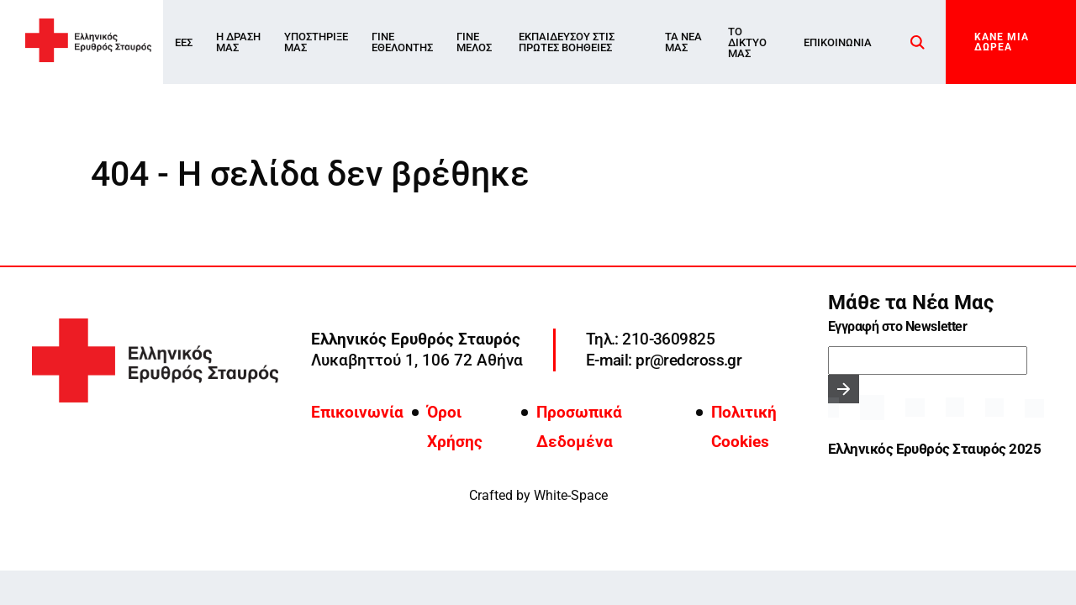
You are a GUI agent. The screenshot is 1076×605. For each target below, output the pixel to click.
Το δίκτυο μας (747, 42)
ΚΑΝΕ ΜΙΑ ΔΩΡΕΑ (1001, 42)
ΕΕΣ (184, 42)
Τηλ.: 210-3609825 (650, 339)
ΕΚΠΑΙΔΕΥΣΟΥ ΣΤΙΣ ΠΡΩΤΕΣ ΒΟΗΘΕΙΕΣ (566, 42)
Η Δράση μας (238, 42)
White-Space (571, 495)
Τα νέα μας (683, 42)
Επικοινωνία (838, 42)
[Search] (917, 42)
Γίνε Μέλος (474, 42)
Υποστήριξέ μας (316, 42)
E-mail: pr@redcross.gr (663, 360)
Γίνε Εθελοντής (402, 42)
